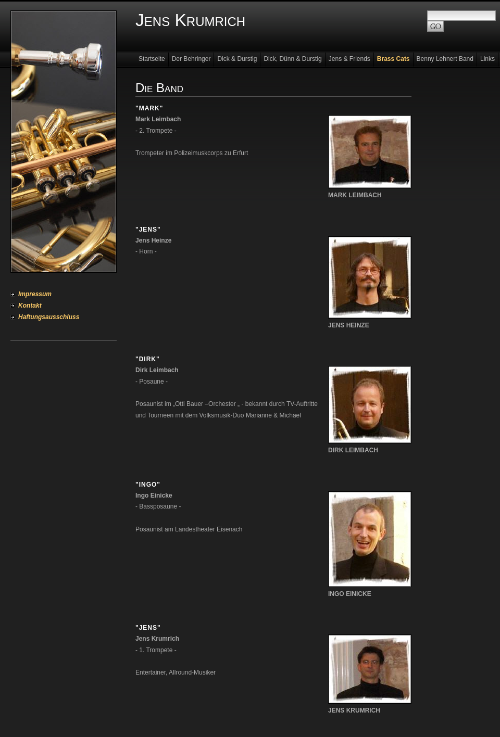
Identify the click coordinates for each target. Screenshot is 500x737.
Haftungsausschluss (48, 317)
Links (487, 58)
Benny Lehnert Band (445, 58)
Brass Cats (393, 58)
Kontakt (30, 305)
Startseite (152, 58)
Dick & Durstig (237, 58)
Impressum (35, 294)
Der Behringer (191, 58)
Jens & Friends (349, 58)
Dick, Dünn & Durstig (292, 58)
